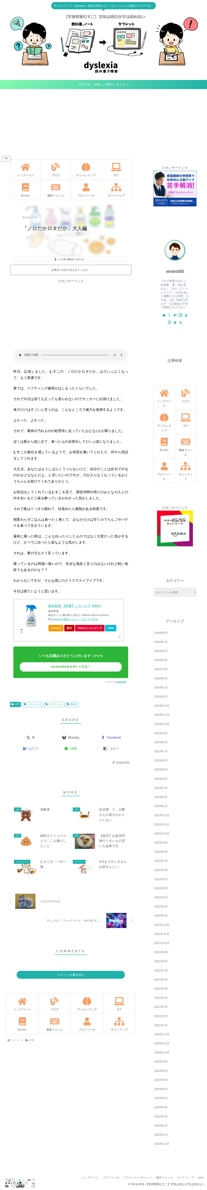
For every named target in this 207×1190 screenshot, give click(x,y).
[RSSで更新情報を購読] (180, 322)
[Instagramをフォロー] (180, 315)
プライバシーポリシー (138, 1177)
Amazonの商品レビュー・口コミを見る (75, 619)
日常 (15, 704)
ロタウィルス (54, 704)
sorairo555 (121, 682)
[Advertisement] (103, 122)
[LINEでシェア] (71, 748)
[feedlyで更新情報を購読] (174, 322)
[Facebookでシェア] (111, 737)
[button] (111, 748)
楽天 (69, 628)
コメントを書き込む (70, 974)
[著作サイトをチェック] (164, 315)
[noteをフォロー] (169, 322)
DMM (111, 628)
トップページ (89, 1177)
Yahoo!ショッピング (90, 629)
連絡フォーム (164, 1177)
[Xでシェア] (30, 737)
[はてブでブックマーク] (30, 748)
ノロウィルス (33, 704)
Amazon (56, 628)
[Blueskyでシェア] (71, 737)
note (200, 1177)
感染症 (72, 704)
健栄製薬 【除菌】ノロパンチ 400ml (74, 606)
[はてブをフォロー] (174, 315)
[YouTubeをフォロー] (186, 315)
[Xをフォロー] (169, 315)
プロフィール (110, 1177)
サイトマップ (185, 1177)
